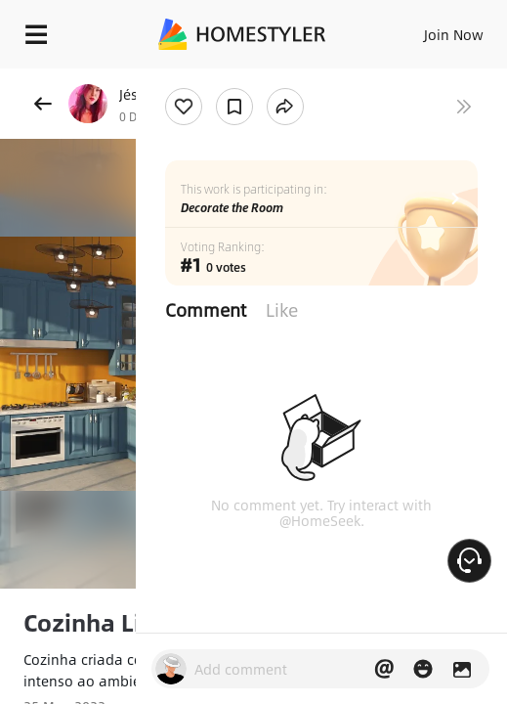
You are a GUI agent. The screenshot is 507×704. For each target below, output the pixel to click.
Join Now (454, 34)
